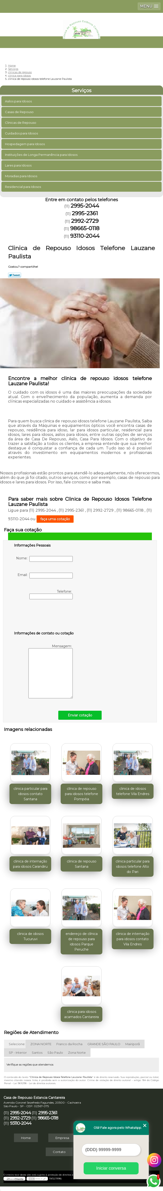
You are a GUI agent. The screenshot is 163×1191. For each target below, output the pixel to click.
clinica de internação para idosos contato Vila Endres (132, 939)
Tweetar (14, 275)
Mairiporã (132, 1044)
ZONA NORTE (40, 1044)
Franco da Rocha (69, 1044)
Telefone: (51, 594)
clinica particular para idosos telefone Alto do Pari (132, 866)
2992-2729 (85, 221)
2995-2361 (85, 213)
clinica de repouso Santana (81, 864)
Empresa (62, 1138)
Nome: (44, 559)
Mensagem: (50, 671)
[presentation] (44, 616)
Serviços (81, 90)
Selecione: (17, 1044)
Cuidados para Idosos (22, 133)
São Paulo (55, 1052)
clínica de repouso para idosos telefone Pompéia (81, 793)
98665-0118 (85, 228)
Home (26, 1138)
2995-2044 (85, 205)
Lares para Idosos (18, 165)
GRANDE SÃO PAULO (103, 1044)
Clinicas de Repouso (21, 122)
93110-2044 (85, 236)
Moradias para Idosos (21, 176)
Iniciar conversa (111, 1168)
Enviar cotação (80, 715)
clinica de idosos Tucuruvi (30, 936)
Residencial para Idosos (23, 187)
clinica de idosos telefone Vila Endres (132, 791)
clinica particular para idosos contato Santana (30, 793)
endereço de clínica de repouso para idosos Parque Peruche (82, 942)
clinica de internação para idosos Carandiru (30, 864)
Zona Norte (77, 1052)
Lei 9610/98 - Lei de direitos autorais (34, 1083)
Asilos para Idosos (18, 101)
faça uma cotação (55, 519)
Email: (45, 575)
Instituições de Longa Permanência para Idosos (41, 155)
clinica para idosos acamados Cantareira (81, 1014)
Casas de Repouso (19, 112)
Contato (59, 1152)
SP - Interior (18, 1052)
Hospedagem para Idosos (25, 144)
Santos (37, 1052)
